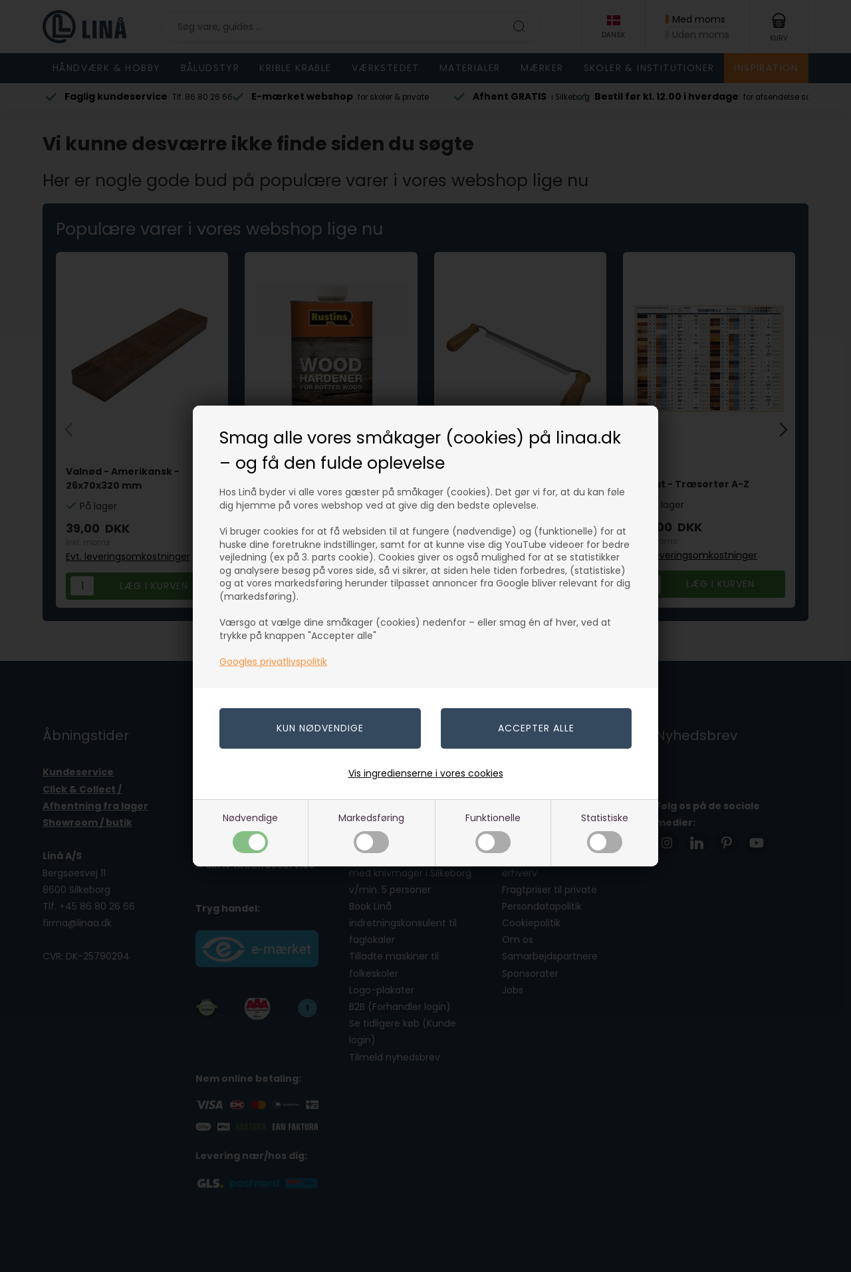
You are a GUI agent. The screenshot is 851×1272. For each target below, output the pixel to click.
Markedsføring (371, 832)
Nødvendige (250, 832)
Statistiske (604, 832)
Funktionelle (493, 832)
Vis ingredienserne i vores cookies (425, 773)
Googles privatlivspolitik (273, 661)
